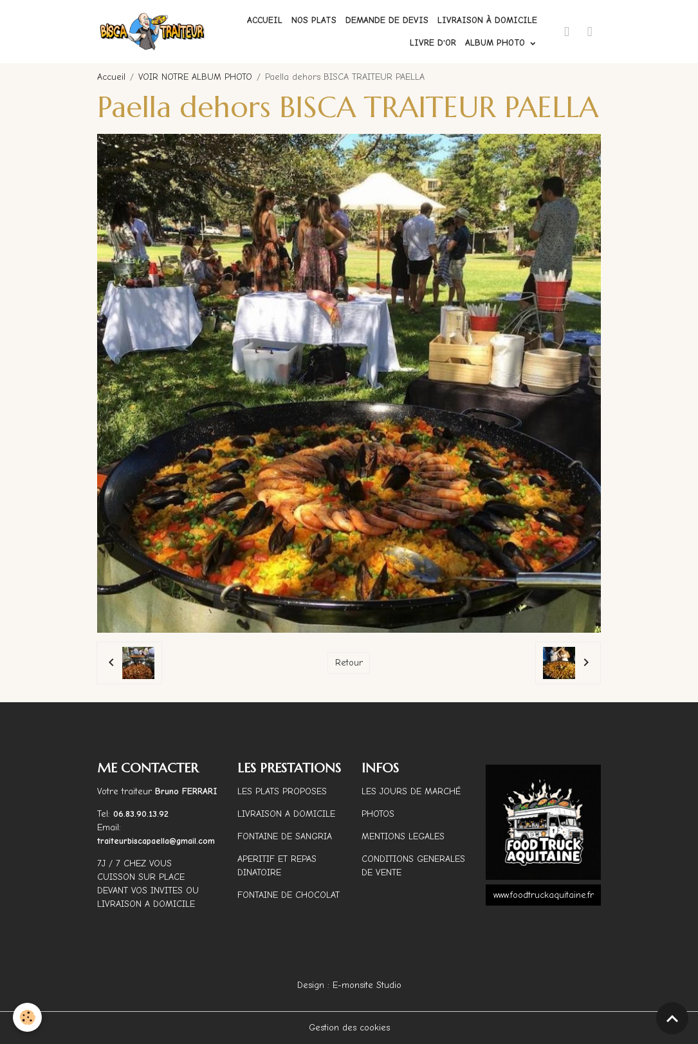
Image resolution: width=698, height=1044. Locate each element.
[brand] (153, 31)
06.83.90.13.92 (141, 813)
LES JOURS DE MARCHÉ (411, 791)
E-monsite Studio (367, 985)
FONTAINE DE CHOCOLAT (288, 895)
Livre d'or (433, 42)
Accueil (264, 20)
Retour (349, 662)
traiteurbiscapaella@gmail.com (157, 840)
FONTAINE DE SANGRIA (284, 836)
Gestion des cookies (349, 1027)
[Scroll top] (672, 1018)
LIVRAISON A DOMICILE (286, 813)
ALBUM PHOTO (496, 42)
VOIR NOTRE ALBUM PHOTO (195, 76)
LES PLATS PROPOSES (282, 791)
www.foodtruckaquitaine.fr (543, 895)
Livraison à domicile (487, 20)
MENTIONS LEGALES (403, 836)
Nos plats (313, 20)
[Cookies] (27, 1017)
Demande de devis (386, 20)
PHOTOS (378, 813)
